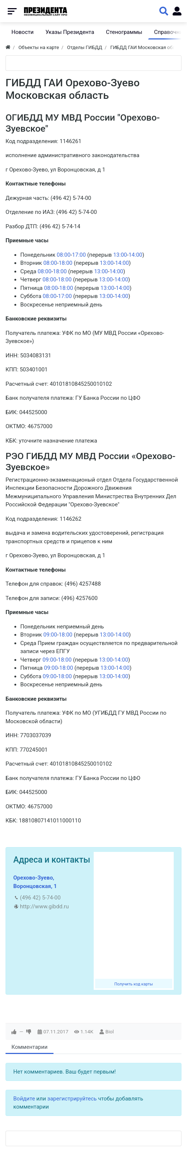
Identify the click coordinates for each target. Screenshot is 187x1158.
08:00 (63, 255)
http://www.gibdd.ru (44, 906)
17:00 (79, 255)
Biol (109, 1031)
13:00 (120, 255)
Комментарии (29, 1047)
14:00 (135, 255)
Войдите (24, 1098)
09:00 (50, 634)
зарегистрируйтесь (72, 1098)
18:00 (65, 263)
